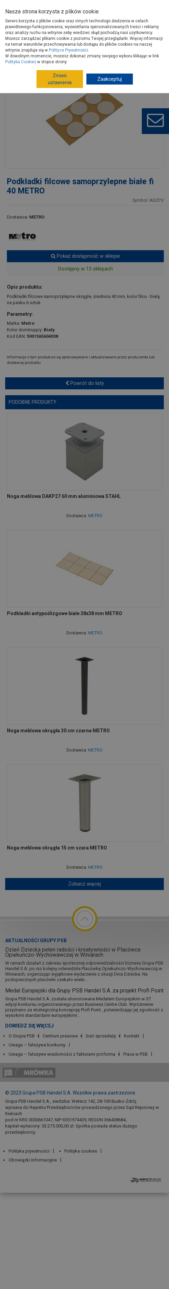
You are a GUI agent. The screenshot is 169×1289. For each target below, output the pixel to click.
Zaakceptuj (109, 79)
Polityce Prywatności (68, 50)
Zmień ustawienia (60, 79)
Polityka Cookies (20, 61)
